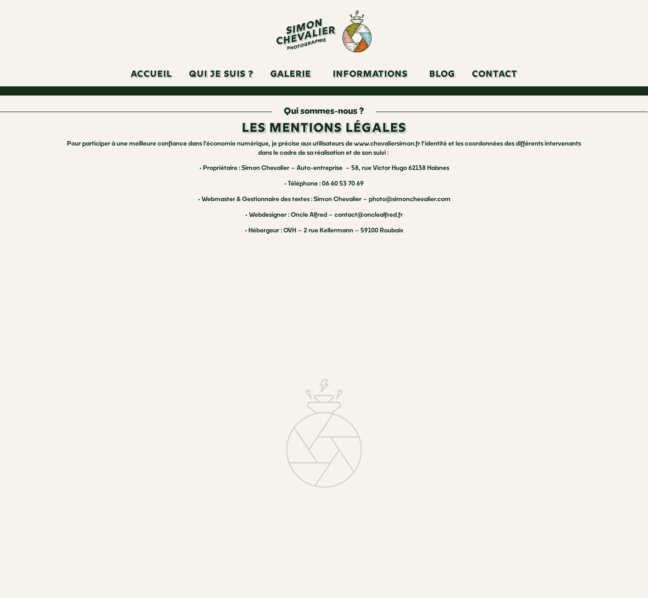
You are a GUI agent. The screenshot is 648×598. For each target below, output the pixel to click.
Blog (442, 74)
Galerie (290, 74)
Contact (495, 74)
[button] (293, 75)
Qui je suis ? (221, 74)
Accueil (151, 74)
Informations (370, 74)
